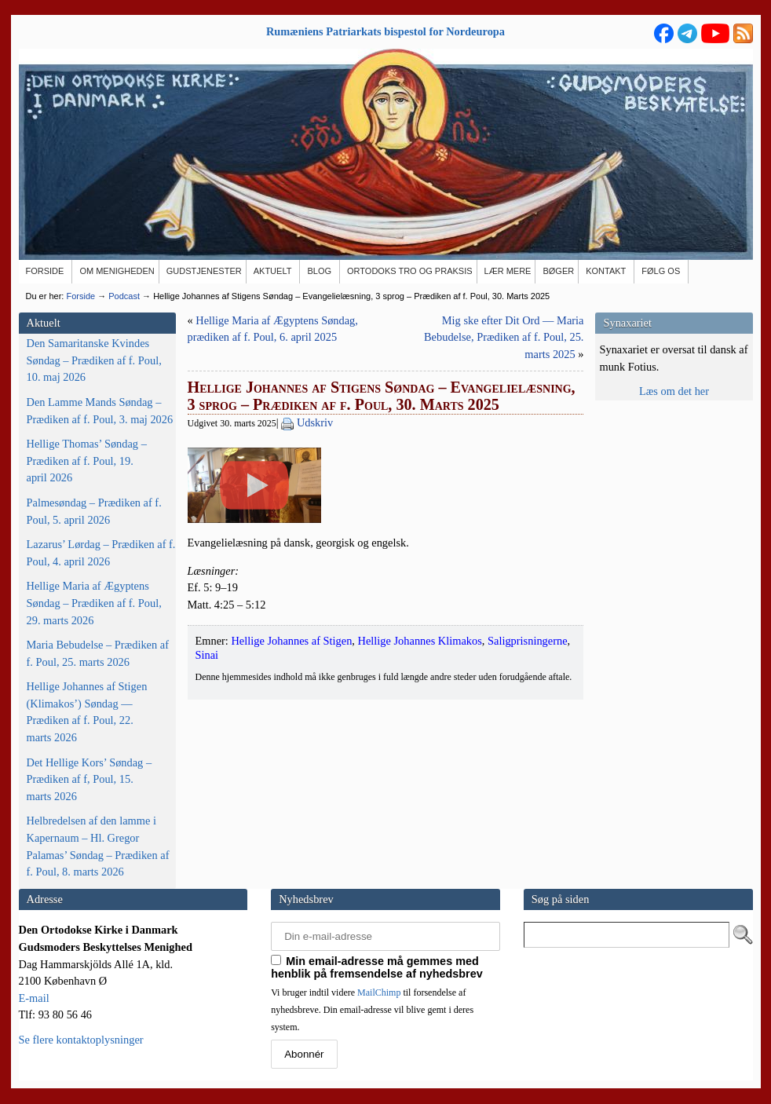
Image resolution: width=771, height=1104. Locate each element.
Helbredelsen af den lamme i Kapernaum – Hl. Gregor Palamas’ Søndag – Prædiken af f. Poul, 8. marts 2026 (98, 846)
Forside (80, 296)
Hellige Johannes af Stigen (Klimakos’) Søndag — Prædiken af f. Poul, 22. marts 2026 (87, 712)
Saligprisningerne (528, 788)
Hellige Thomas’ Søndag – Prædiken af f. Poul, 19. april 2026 (87, 460)
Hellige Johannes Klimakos (420, 788)
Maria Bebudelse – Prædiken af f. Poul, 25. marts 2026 (98, 653)
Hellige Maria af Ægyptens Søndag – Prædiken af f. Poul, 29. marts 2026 (94, 602)
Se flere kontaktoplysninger (81, 1039)
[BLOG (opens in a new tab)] (320, 271)
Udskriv (315, 422)
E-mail (34, 998)
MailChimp (378, 992)
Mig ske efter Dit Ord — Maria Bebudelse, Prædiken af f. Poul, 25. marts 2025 (503, 337)
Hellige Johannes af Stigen (291, 788)
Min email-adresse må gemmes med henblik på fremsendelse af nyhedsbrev (377, 967)
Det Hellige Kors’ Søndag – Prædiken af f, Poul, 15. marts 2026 (89, 779)
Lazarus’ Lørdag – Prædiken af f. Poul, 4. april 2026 (101, 553)
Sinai (207, 802)
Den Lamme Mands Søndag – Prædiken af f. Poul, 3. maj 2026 (100, 411)
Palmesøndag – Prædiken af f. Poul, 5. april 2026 (94, 511)
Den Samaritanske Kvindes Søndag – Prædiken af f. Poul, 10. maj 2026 (94, 360)
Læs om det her (674, 391)
